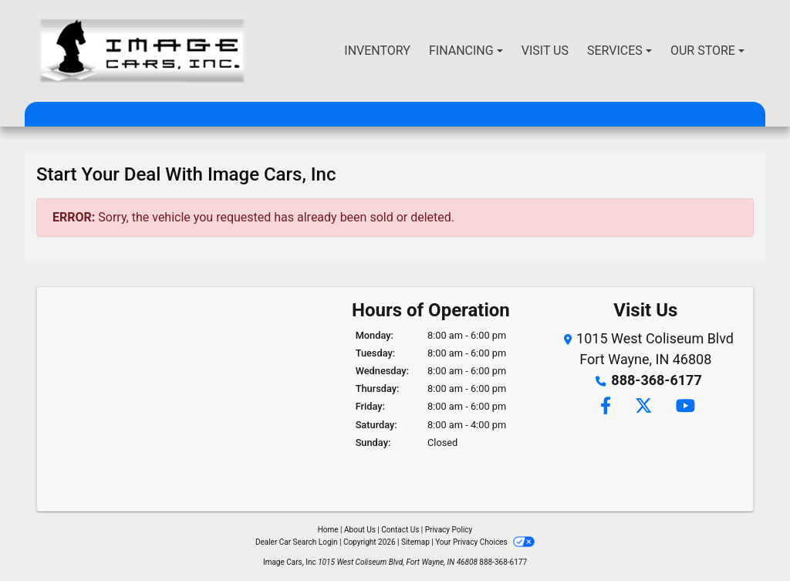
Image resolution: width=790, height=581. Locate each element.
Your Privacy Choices (485, 542)
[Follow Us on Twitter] (643, 407)
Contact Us (400, 529)
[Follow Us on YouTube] (683, 407)
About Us (360, 529)
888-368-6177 (656, 380)
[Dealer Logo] (142, 51)
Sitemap (415, 542)
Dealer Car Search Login (296, 542)
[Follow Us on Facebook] (605, 407)
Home (328, 529)
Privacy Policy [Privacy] (449, 529)
